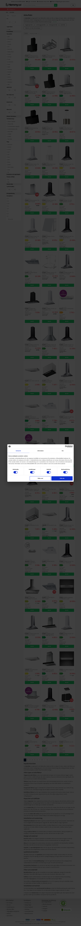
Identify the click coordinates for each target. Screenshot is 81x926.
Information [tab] (40, 450)
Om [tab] (63, 450)
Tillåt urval (40, 478)
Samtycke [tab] (18, 450)
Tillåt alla (62, 478)
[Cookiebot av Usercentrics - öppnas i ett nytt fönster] (66, 446)
